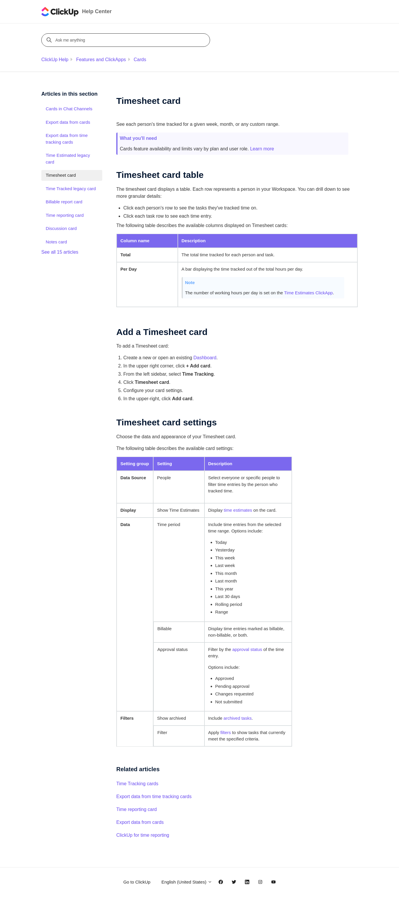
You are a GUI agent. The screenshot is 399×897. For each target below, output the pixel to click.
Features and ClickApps (101, 59)
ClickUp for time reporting (142, 835)
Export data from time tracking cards (154, 796)
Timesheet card (61, 175)
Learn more (262, 148)
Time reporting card (136, 809)
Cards (140, 59)
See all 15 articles (59, 252)
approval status (247, 649)
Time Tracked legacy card (71, 188)
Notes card (56, 241)
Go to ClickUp (137, 881)
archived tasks (238, 718)
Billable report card (64, 201)
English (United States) (186, 881)
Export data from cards (140, 822)
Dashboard (204, 357)
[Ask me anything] (126, 40)
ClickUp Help (54, 59)
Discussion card (61, 228)
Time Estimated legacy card (68, 158)
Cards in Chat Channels (69, 108)
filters (225, 732)
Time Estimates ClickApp (308, 292)
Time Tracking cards (137, 783)
